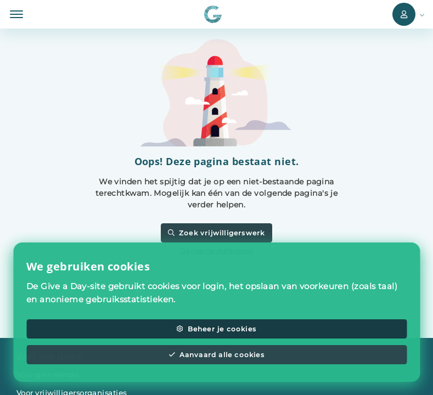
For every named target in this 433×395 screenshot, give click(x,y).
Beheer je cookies (216, 329)
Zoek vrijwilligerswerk (216, 233)
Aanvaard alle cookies (216, 355)
